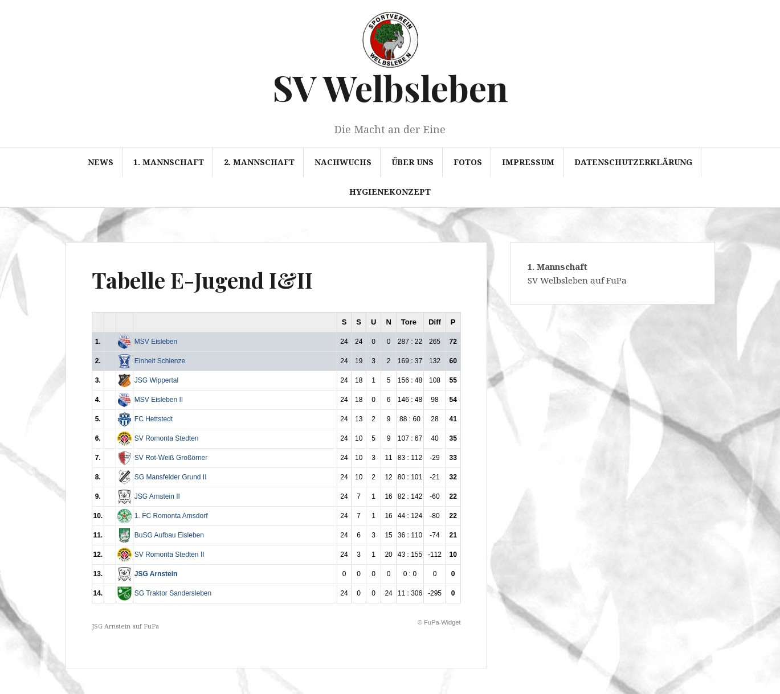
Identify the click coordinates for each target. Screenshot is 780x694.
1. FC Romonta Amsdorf (171, 516)
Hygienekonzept (390, 191)
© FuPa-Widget (439, 622)
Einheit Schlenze (159, 361)
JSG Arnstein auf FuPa (125, 626)
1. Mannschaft (168, 162)
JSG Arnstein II (157, 496)
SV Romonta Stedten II (169, 555)
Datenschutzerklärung (633, 162)
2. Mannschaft (259, 162)
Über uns (412, 162)
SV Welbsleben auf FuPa (577, 280)
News (100, 162)
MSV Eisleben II (158, 400)
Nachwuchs (343, 162)
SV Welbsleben (390, 87)
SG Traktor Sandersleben (172, 593)
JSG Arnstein (156, 574)
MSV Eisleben (155, 342)
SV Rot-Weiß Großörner (170, 458)
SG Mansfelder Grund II (170, 477)
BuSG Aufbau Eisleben (169, 535)
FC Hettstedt (153, 419)
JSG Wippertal (156, 380)
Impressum (528, 162)
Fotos (468, 162)
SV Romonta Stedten (166, 438)
